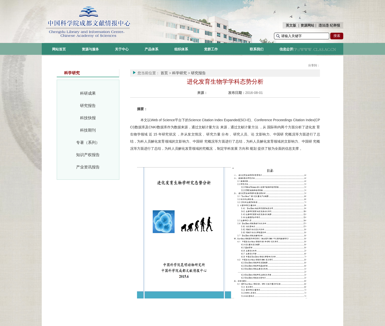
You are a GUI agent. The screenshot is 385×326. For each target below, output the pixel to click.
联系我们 (256, 49)
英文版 (291, 25)
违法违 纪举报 (329, 25)
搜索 (336, 36)
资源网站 (307, 25)
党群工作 (211, 49)
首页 (164, 73)
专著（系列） (88, 142)
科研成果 (88, 93)
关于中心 (122, 49)
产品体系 (151, 49)
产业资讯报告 (88, 167)
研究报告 (88, 106)
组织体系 (181, 49)
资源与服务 (90, 49)
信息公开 (286, 49)
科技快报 (88, 118)
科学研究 (179, 73)
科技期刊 (88, 130)
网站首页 (59, 49)
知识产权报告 (88, 155)
